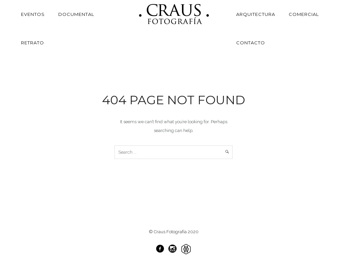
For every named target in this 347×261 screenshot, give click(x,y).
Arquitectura (255, 14)
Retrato (32, 42)
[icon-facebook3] (161, 249)
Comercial (304, 14)
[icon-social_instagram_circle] (174, 249)
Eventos (33, 14)
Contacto (250, 42)
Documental (76, 14)
